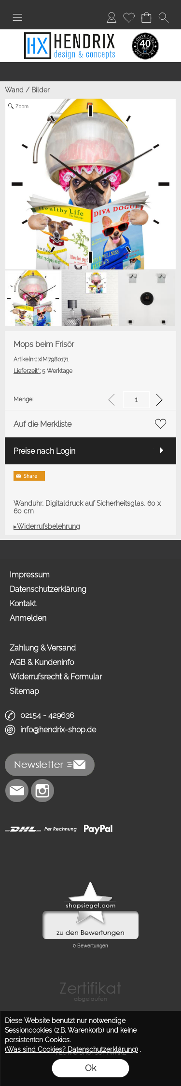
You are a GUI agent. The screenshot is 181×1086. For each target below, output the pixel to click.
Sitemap (24, 691)
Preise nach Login (44, 451)
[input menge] (136, 399)
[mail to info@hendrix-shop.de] (17, 791)
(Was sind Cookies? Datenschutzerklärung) (71, 1049)
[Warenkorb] (146, 17)
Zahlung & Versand (43, 647)
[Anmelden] (111, 17)
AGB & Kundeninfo (42, 662)
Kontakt (23, 603)
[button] (17, 17)
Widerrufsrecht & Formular (56, 676)
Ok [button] (90, 1068)
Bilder (40, 90)
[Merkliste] (129, 17)
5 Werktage (43, 371)
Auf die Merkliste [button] (42, 424)
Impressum (30, 574)
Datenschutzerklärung (48, 589)
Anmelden (28, 618)
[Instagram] (42, 791)
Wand (14, 90)
